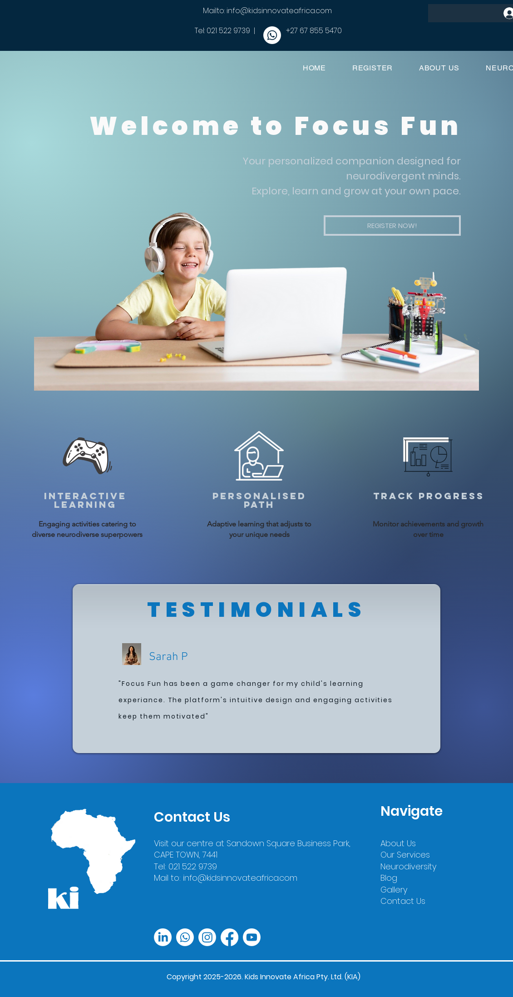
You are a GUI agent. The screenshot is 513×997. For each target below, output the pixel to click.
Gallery (393, 889)
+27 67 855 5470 (314, 30)
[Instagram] (207, 937)
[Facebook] (229, 937)
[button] (392, 225)
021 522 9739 (228, 30)
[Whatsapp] (272, 35)
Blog (388, 877)
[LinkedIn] (163, 937)
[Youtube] (252, 937)
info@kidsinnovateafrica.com (279, 10)
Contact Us (402, 901)
